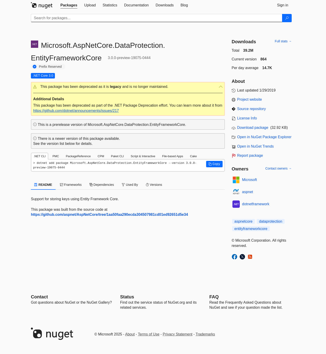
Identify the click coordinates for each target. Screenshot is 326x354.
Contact (39, 296)
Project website (249, 99)
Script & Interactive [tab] (143, 156)
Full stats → (283, 41)
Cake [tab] (193, 156)
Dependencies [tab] (101, 184)
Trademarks (205, 334)
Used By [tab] (130, 184)
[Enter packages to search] (156, 18)
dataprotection (270, 221)
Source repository (251, 109)
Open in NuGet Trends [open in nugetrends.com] (255, 146)
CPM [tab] (101, 156)
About (130, 334)
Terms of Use (148, 334)
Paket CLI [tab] (117, 156)
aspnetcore (243, 221)
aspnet (247, 192)
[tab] (69, 5)
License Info (247, 118)
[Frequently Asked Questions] (214, 296)
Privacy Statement (177, 334)
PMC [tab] (55, 156)
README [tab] (43, 184)
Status (127, 296)
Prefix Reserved (50, 66)
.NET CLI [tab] (40, 156)
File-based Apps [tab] (172, 156)
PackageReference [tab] (78, 156)
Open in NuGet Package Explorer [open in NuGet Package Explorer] (264, 137)
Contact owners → (278, 168)
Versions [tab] (154, 184)
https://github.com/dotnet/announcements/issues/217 (76, 111)
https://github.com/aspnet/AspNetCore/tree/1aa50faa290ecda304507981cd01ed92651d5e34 (109, 214)
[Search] (287, 18)
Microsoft (249, 180)
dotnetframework (255, 204)
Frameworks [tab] (71, 184)
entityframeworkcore (250, 229)
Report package (250, 155)
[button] (128, 86)
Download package (252, 128)
